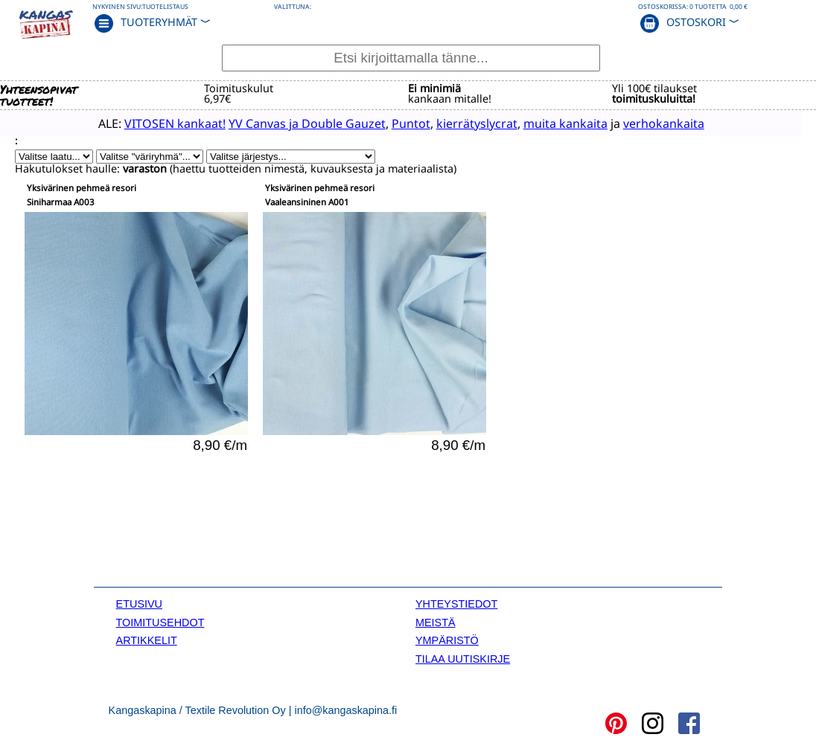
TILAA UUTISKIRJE (462, 657)
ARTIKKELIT (146, 639)
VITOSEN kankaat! (153, 123)
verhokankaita (642, 123)
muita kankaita (544, 123)
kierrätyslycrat (455, 123)
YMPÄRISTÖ (447, 639)
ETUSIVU (139, 603)
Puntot (389, 123)
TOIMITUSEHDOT (160, 621)
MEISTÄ (435, 621)
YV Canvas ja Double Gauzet (285, 123)
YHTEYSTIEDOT (456, 603)
